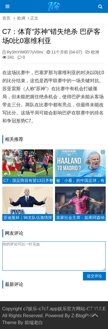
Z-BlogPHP (82, 315)
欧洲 (21, 18)
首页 (6, 18)
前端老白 (33, 322)
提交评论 (94, 276)
